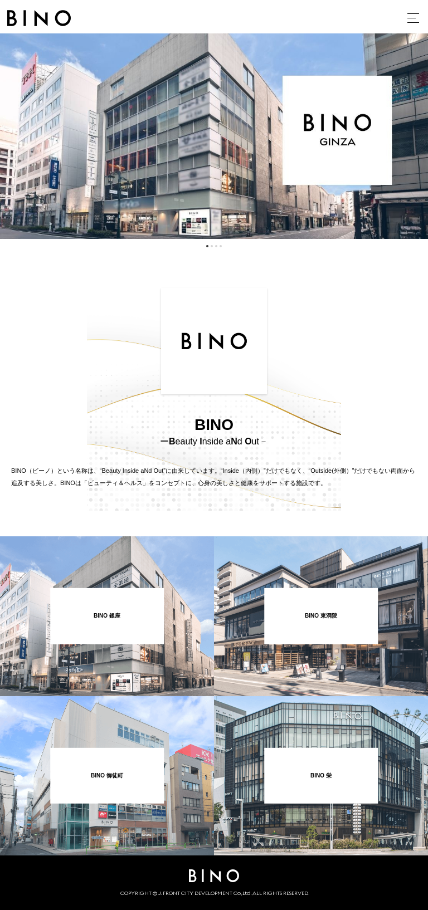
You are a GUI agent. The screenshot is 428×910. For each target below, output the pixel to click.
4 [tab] (221, 246)
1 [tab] (207, 246)
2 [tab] (212, 246)
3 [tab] (216, 246)
